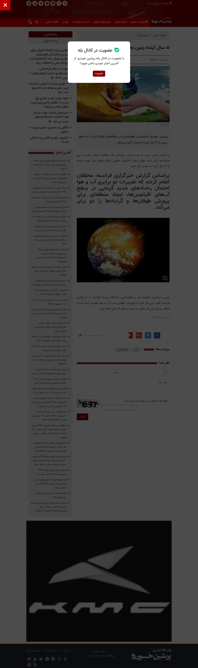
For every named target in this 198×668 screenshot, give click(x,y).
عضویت (99, 73)
